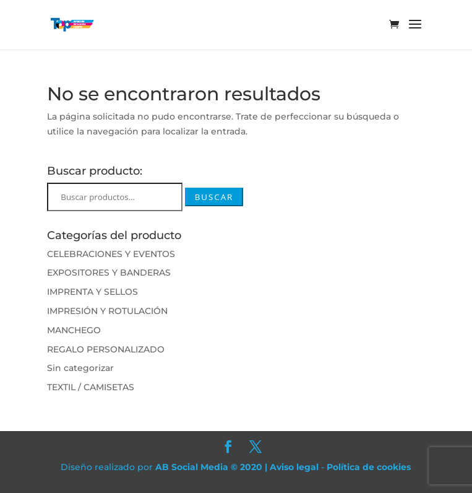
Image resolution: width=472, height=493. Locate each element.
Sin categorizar (80, 367)
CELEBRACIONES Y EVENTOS (111, 254)
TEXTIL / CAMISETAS (90, 387)
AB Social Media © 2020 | (212, 467)
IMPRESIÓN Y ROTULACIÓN (107, 310)
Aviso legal (294, 467)
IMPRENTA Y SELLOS (92, 291)
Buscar (214, 197)
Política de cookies (369, 467)
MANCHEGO (74, 330)
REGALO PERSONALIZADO (106, 349)
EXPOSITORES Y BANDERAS (109, 272)
